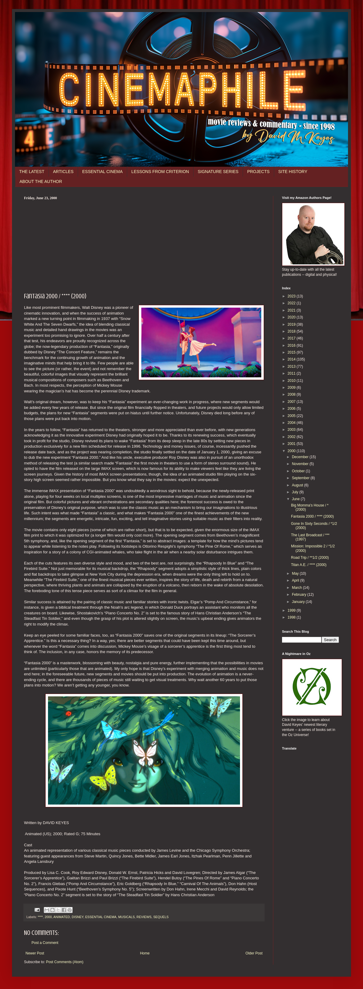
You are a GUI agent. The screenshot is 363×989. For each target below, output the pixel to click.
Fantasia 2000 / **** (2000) (312, 516)
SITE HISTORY (293, 171)
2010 (292, 381)
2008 (292, 394)
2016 (292, 345)
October (299, 471)
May (296, 573)
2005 (292, 416)
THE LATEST (31, 171)
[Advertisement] (144, 245)
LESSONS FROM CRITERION (160, 171)
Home (145, 953)
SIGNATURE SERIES (218, 171)
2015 (292, 352)
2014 (292, 359)
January (299, 602)
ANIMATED (61, 917)
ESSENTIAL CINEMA (102, 171)
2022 (292, 303)
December (301, 457)
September (301, 478)
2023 (292, 296)
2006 (292, 408)
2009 (292, 387)
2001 (292, 444)
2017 (292, 338)
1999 (292, 610)
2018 (292, 331)
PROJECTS (258, 171)
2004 (292, 423)
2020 (292, 317)
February (299, 594)
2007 (292, 402)
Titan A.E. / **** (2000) (308, 565)
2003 (292, 430)
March (297, 588)
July (295, 492)
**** (40, 917)
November (301, 464)
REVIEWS (144, 917)
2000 (48, 917)
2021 (292, 310)
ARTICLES (63, 171)
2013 (292, 366)
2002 (292, 437)
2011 (292, 373)
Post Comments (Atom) (64, 962)
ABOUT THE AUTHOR (41, 181)
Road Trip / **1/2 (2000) (310, 557)
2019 (292, 324)
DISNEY (77, 917)
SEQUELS (161, 917)
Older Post (253, 953)
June (296, 499)
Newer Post (35, 953)
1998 (292, 617)
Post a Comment (45, 943)
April (296, 580)
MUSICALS (126, 917)
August (298, 485)
